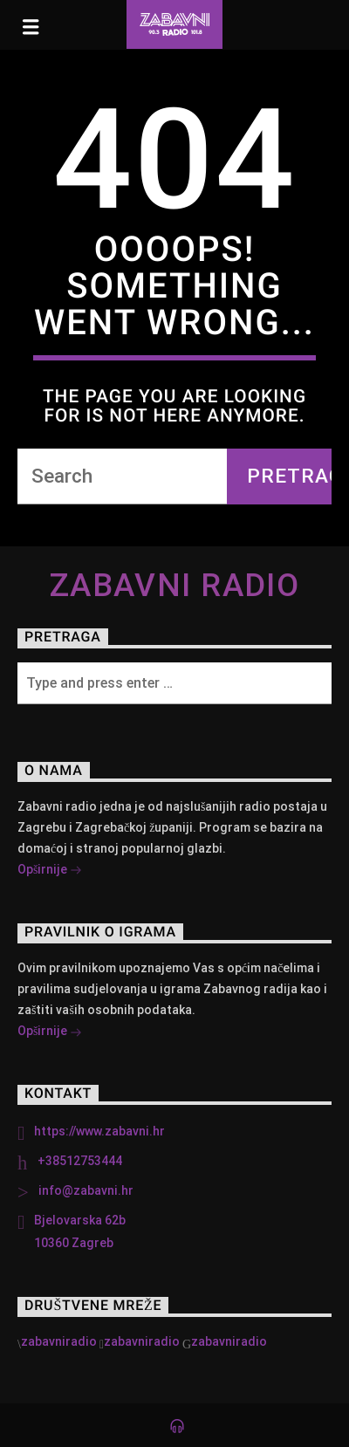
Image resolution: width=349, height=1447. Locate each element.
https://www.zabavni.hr (99, 1131)
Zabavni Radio (175, 586)
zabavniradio (59, 1341)
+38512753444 (80, 1161)
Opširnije (49, 871)
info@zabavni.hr (85, 1190)
